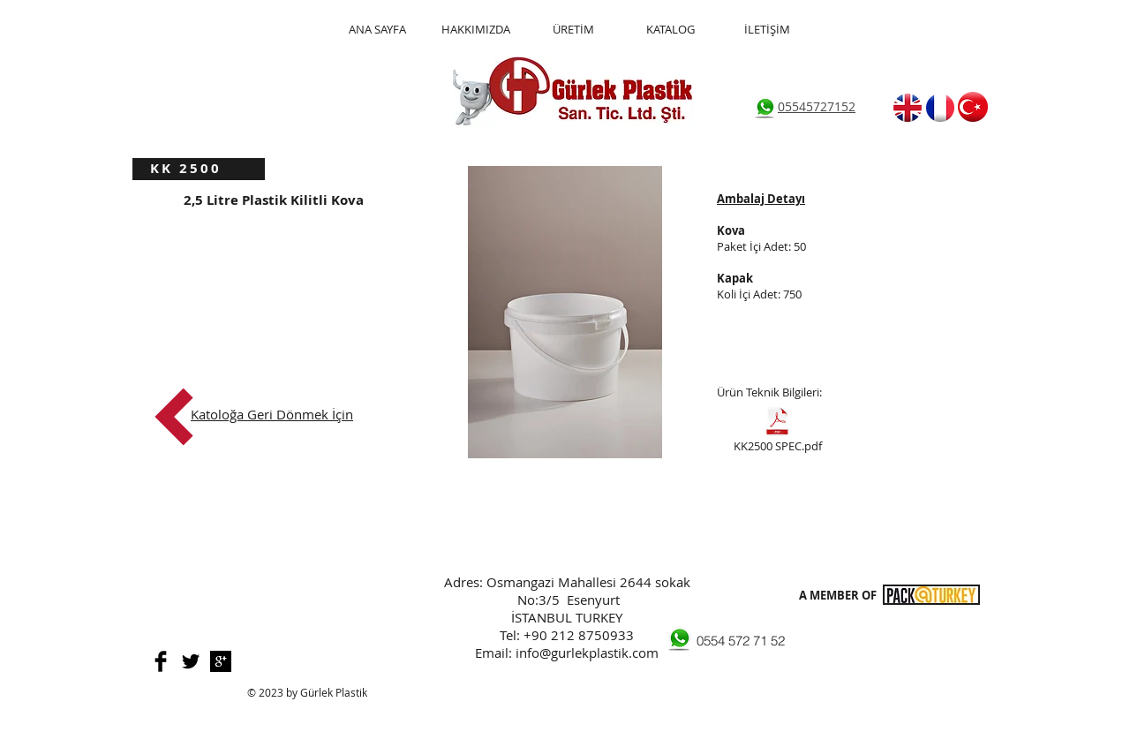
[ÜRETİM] (573, 29)
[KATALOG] (670, 29)
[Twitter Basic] (190, 661)
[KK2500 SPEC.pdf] (777, 431)
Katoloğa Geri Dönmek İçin (272, 414)
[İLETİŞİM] (767, 29)
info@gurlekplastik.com (587, 652)
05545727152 (816, 106)
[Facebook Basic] (160, 661)
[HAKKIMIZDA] (475, 29)
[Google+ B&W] (220, 661)
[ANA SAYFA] (377, 29)
